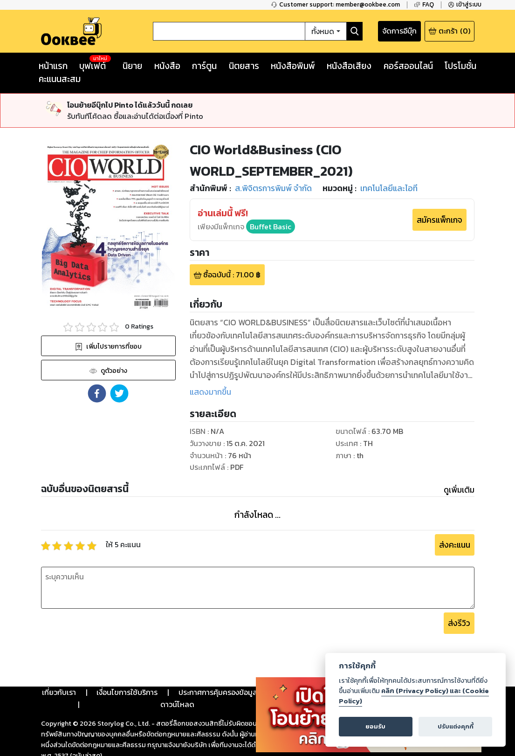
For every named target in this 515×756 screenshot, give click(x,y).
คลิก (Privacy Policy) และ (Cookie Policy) (414, 696)
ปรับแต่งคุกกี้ (456, 726)
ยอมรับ (375, 726)
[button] (97, 393)
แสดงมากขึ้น (210, 392)
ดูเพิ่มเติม (459, 490)
